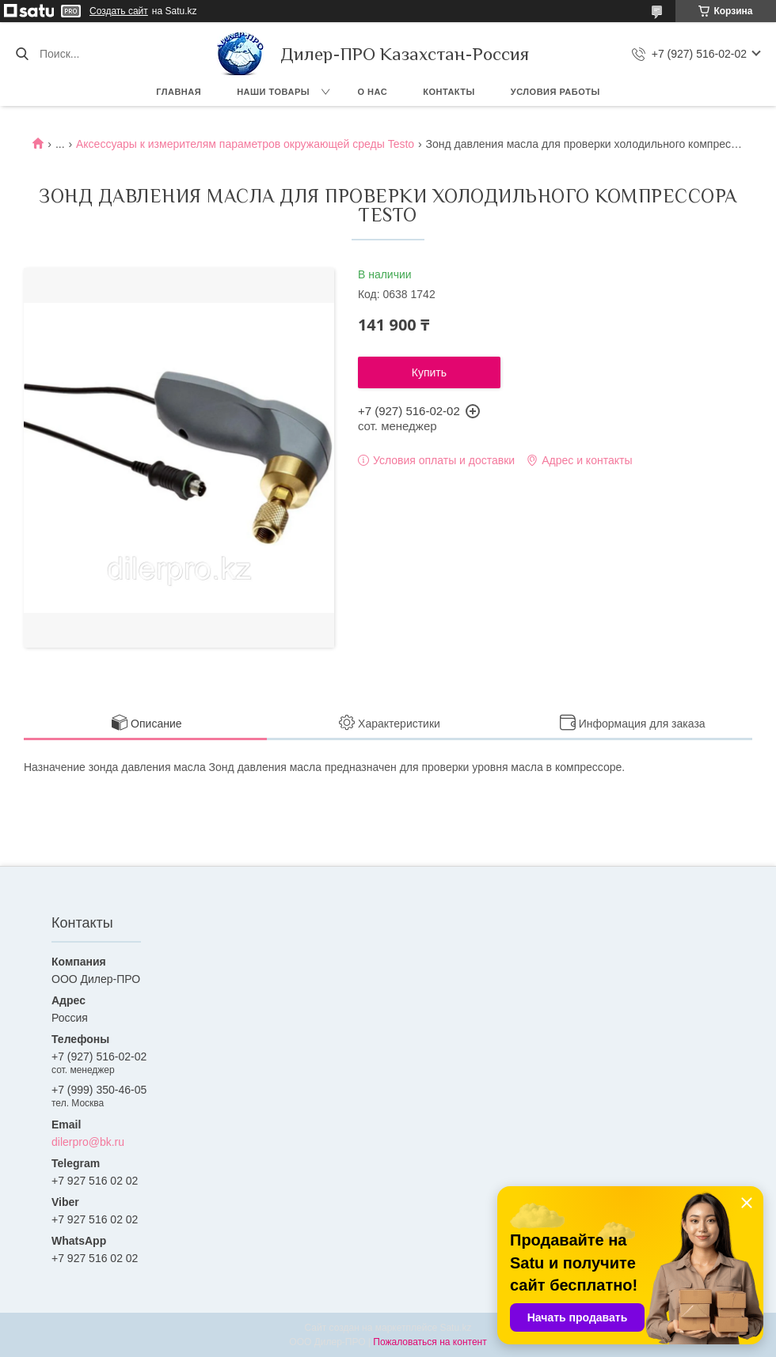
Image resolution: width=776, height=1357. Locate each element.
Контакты (449, 91)
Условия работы (555, 91)
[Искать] (22, 54)
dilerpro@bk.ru (87, 1142)
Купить (429, 372)
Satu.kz (455, 1327)
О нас (373, 91)
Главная (178, 91)
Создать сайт (118, 11)
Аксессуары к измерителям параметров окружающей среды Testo (245, 144)
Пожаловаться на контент (429, 1342)
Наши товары (273, 91)
